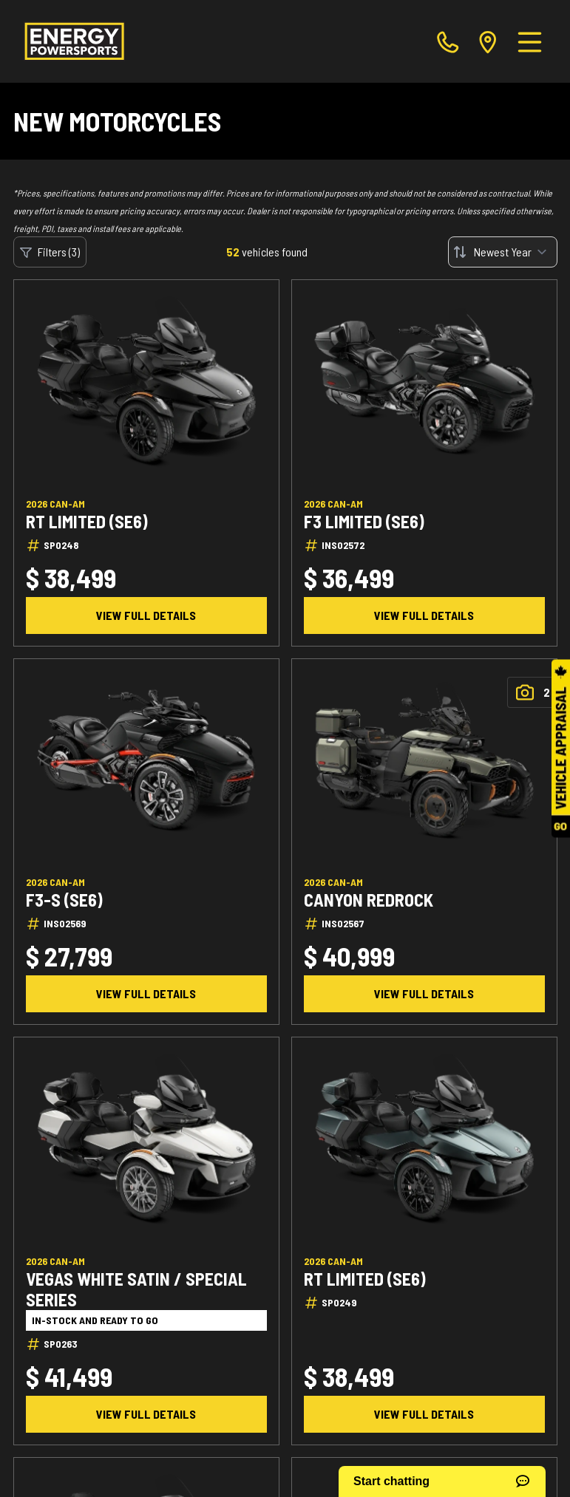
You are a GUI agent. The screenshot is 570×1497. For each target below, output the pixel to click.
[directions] (488, 41)
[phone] (448, 41)
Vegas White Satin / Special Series (136, 1289)
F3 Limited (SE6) (364, 521)
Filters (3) (50, 252)
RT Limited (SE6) (87, 521)
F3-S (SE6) (64, 900)
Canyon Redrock (368, 900)
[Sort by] (502, 251)
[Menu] (529, 41)
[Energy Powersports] (74, 41)
